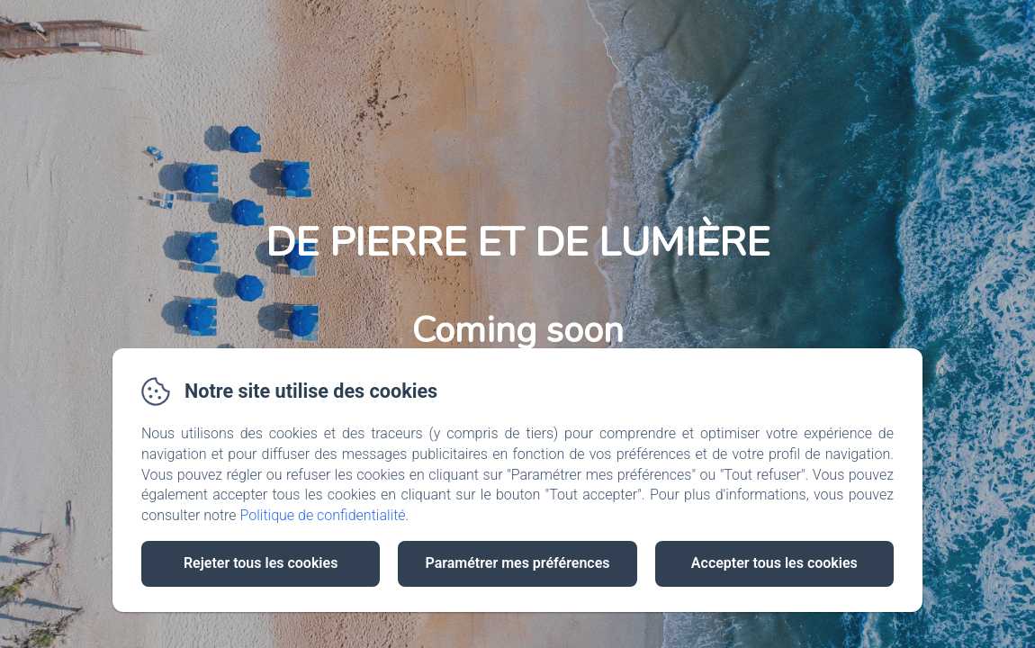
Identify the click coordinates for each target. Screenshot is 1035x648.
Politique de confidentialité (323, 515)
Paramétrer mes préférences (517, 563)
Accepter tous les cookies (774, 563)
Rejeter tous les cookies (261, 563)
